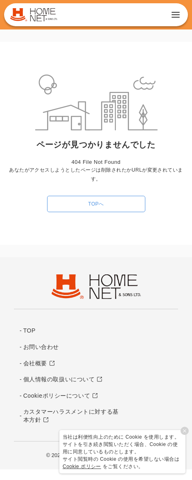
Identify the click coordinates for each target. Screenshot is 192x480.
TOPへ (96, 204)
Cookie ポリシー (82, 466)
